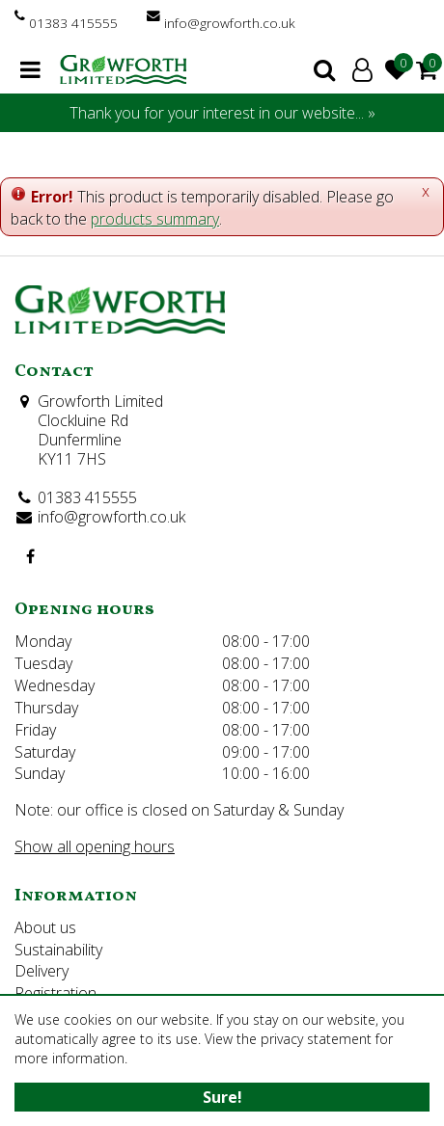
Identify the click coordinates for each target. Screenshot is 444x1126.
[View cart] (426, 69)
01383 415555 (73, 22)
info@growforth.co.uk (229, 22)
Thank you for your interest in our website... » (222, 112)
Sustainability (58, 949)
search (324, 69)
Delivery (41, 970)
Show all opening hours (94, 846)
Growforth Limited (100, 401)
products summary (155, 218)
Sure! (222, 1097)
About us (45, 927)
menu (30, 69)
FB (29, 556)
